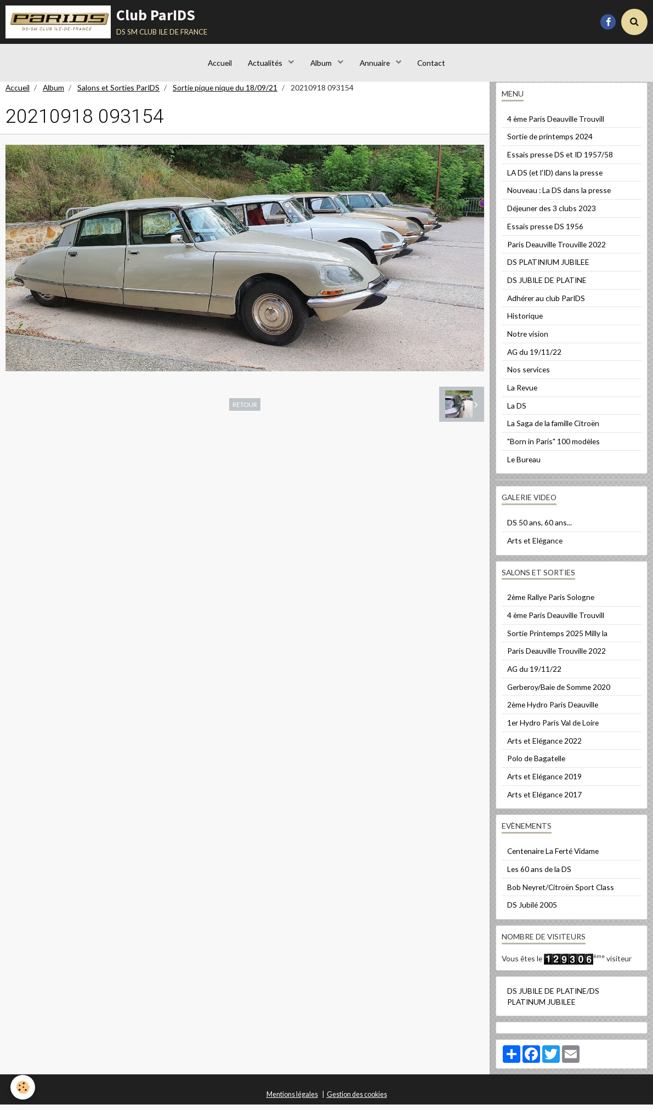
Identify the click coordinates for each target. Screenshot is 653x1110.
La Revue (522, 393)
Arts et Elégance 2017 (544, 800)
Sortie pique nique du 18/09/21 (225, 93)
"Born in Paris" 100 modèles (553, 446)
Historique (525, 321)
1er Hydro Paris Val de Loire (553, 728)
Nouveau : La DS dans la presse (559, 195)
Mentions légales (292, 1100)
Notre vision (527, 339)
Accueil (219, 62)
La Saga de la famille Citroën (553, 428)
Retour (244, 410)
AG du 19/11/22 (534, 357)
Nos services (528, 375)
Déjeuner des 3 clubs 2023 (551, 213)
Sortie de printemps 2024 (550, 141)
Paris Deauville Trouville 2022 (556, 249)
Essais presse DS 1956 (545, 231)
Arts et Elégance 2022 (544, 746)
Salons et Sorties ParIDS (118, 93)
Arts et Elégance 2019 (544, 781)
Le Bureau (524, 464)
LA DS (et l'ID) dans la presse (555, 178)
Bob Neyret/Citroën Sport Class (560, 892)
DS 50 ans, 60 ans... (539, 528)
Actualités (266, 62)
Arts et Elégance (535, 546)
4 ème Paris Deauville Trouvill (555, 124)
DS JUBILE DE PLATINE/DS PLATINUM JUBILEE (553, 1002)
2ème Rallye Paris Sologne (550, 602)
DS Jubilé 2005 (532, 910)
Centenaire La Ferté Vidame (553, 856)
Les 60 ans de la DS (539, 874)
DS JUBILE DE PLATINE (547, 285)
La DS (516, 411)
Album (321, 62)
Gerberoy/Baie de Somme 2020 (558, 692)
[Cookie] (23, 1087)
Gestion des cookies (357, 1100)
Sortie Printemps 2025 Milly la (557, 638)
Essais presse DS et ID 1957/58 (560, 160)
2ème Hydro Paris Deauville (552, 710)
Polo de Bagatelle (536, 763)
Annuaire (375, 62)
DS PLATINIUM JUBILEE (548, 267)
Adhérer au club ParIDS (546, 303)
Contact (432, 62)
